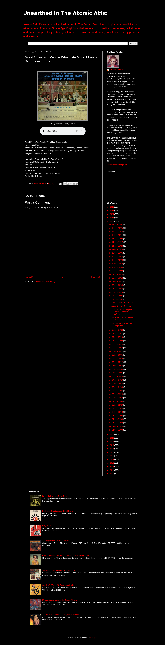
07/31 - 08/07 (117, 296)
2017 (112, 449)
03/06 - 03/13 (117, 398)
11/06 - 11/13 (117, 249)
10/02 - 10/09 (117, 267)
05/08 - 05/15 (117, 366)
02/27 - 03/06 (117, 401)
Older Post (95, 277)
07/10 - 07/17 (117, 334)
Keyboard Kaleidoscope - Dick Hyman (57, 511)
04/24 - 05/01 (117, 373)
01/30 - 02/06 (117, 416)
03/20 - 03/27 (117, 391)
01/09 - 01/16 (117, 426)
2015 (112, 456)
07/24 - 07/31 (117, 299)
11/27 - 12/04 (117, 239)
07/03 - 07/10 (117, 337)
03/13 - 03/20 (117, 394)
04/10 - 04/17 (117, 380)
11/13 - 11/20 (117, 246)
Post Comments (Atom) (45, 281)
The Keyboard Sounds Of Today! (55, 541)
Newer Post (30, 277)
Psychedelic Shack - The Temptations (121, 324)
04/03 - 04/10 (117, 383)
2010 (112, 474)
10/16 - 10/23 (117, 260)
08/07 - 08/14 (117, 292)
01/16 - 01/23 (117, 423)
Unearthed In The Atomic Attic (65, 12)
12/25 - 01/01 (117, 224)
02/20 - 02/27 (117, 405)
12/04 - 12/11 (117, 235)
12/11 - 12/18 (117, 232)
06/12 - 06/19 (117, 348)
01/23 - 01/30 (117, 419)
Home (63, 277)
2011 (112, 470)
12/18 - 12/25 (117, 228)
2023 (112, 218)
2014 (112, 459)
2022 (112, 221)
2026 (112, 207)
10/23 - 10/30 (117, 257)
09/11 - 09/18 (117, 278)
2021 (112, 434)
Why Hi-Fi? (46, 526)
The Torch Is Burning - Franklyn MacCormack (60, 615)
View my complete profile (117, 164)
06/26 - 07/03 (117, 341)
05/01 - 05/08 (117, 369)
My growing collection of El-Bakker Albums (59, 600)
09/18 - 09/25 (117, 274)
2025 (112, 211)
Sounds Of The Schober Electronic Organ (59, 570)
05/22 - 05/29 (117, 358)
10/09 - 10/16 (117, 264)
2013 (112, 463)
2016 (112, 452)
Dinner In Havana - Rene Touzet (55, 496)
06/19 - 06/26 (117, 344)
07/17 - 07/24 (117, 330)
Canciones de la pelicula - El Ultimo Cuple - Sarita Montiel (65, 555)
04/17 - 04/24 (117, 376)
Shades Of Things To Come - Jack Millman (59, 585)
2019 (112, 441)
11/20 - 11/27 (117, 242)
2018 (112, 445)
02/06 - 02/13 (117, 412)
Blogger (93, 638)
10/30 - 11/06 (117, 253)
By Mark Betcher (117, 70)
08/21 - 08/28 (117, 289)
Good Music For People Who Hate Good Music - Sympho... (123, 312)
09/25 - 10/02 (117, 271)
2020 (112, 438)
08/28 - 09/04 (117, 285)
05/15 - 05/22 (117, 362)
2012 (112, 466)
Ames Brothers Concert (121, 306)
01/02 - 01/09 (117, 430)
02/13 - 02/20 (117, 408)
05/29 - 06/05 (117, 355)
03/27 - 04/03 (117, 387)
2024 (112, 214)
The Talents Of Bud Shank (122, 302)
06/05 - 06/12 (117, 351)
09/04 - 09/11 (117, 281)
